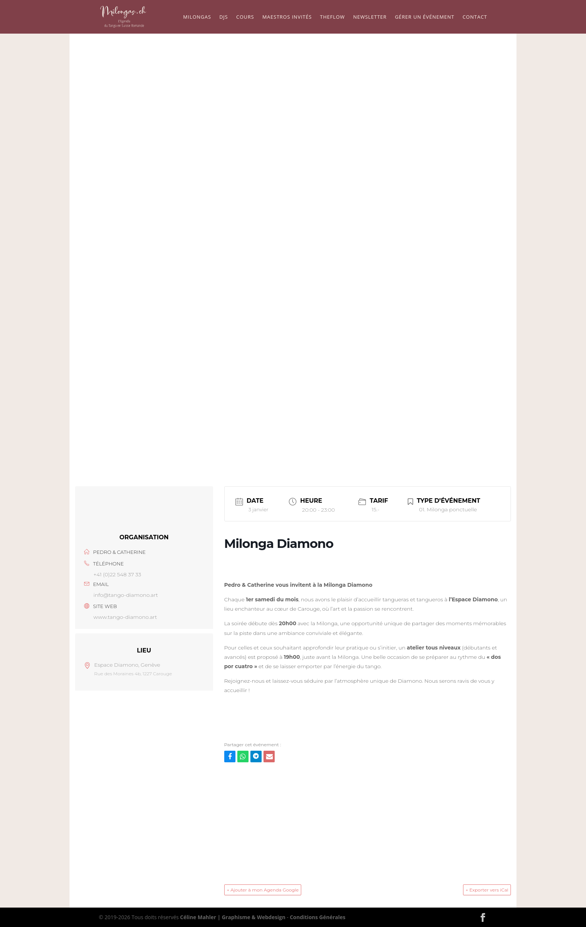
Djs (223, 17)
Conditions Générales (317, 917)
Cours (245, 17)
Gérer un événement (424, 17)
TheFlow (332, 17)
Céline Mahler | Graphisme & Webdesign (233, 917)
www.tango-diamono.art (125, 617)
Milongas (197, 17)
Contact (475, 17)
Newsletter (370, 17)
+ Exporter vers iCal (487, 890)
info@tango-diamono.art (125, 595)
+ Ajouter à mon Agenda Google (263, 890)
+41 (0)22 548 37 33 (117, 574)
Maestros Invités (287, 17)
